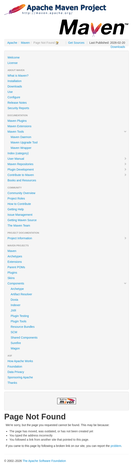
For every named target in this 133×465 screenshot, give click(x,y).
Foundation (15, 366)
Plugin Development (67, 169)
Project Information (67, 238)
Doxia (14, 299)
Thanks (12, 382)
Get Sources (76, 42)
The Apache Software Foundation (44, 461)
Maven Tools (67, 131)
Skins (11, 278)
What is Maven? (18, 75)
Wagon (15, 348)
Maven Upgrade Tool (24, 142)
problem (116, 446)
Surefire (16, 343)
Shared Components (24, 337)
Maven (25, 42)
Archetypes (15, 256)
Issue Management (20, 214)
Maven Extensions (19, 126)
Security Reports (18, 108)
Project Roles (16, 198)
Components (67, 283)
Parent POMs (16, 267)
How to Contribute (19, 204)
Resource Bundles (22, 326)
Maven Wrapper (21, 148)
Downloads (118, 47)
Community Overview (21, 193)
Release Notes (17, 102)
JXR (13, 310)
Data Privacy (16, 372)
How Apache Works (20, 361)
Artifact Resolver (21, 294)
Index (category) (18, 153)
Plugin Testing (20, 316)
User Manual (67, 158)
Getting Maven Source (22, 220)
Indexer (15, 305)
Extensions (15, 261)
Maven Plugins (17, 120)
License (13, 63)
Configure (14, 97)
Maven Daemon (21, 137)
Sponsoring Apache (20, 377)
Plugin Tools (18, 321)
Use (10, 91)
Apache (12, 42)
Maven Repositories (67, 164)
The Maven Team (19, 225)
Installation (15, 81)
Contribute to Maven (67, 175)
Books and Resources (22, 180)
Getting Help (16, 209)
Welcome (14, 57)
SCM (14, 332)
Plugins (12, 272)
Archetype (17, 288)
